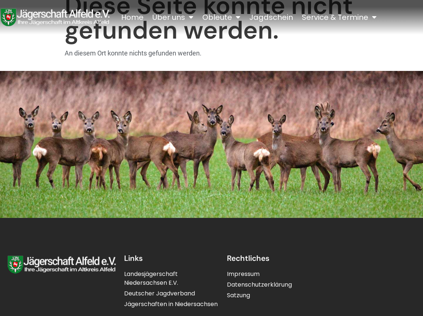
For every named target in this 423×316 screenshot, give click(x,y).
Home (132, 17)
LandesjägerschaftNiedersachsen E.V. (151, 278)
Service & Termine (339, 17)
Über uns (173, 17)
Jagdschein (271, 17)
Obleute (221, 17)
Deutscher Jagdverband (159, 293)
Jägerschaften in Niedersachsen (171, 304)
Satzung (238, 295)
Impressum (243, 274)
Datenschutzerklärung (259, 284)
